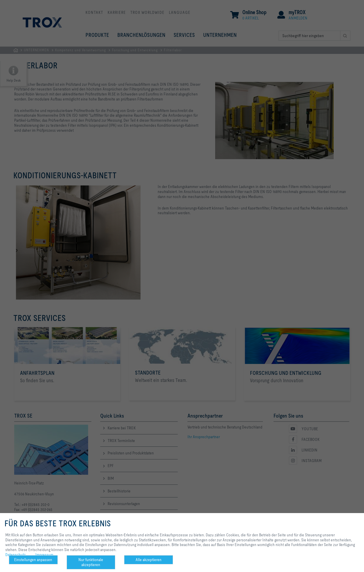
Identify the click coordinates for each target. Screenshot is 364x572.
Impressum (44, 554)
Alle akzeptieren (149, 559)
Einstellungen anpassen (33, 559)
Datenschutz (15, 554)
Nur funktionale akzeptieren (90, 562)
